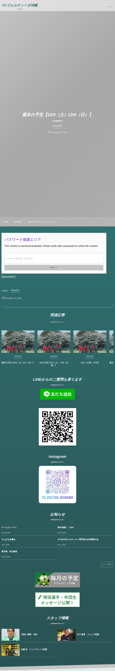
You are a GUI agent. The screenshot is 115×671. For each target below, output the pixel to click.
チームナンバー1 (8, 527)
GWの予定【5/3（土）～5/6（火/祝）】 (54, 366)
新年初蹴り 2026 (66, 527)
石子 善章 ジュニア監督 (88, 634)
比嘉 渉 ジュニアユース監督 (34, 649)
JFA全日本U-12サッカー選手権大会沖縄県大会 (78, 539)
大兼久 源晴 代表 (29, 634)
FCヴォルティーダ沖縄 (19, 5)
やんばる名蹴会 (8, 539)
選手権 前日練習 (9, 551)
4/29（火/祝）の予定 (90, 365)
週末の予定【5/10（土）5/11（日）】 (17, 365)
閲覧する (54, 268)
